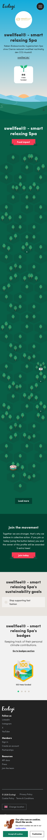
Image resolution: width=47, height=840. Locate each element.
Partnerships (8, 750)
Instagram (7, 723)
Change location (14, 807)
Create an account (10, 746)
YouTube (6, 731)
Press (4, 764)
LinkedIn (6, 719)
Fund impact (23, 142)
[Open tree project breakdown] (23, 74)
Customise (37, 833)
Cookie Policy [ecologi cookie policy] (8, 798)
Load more (23, 500)
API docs (6, 760)
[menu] (40, 6)
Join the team (8, 768)
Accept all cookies (15, 834)
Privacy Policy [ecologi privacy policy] (26, 794)
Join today (23, 555)
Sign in (5, 742)
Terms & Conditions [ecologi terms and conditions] (25, 798)
